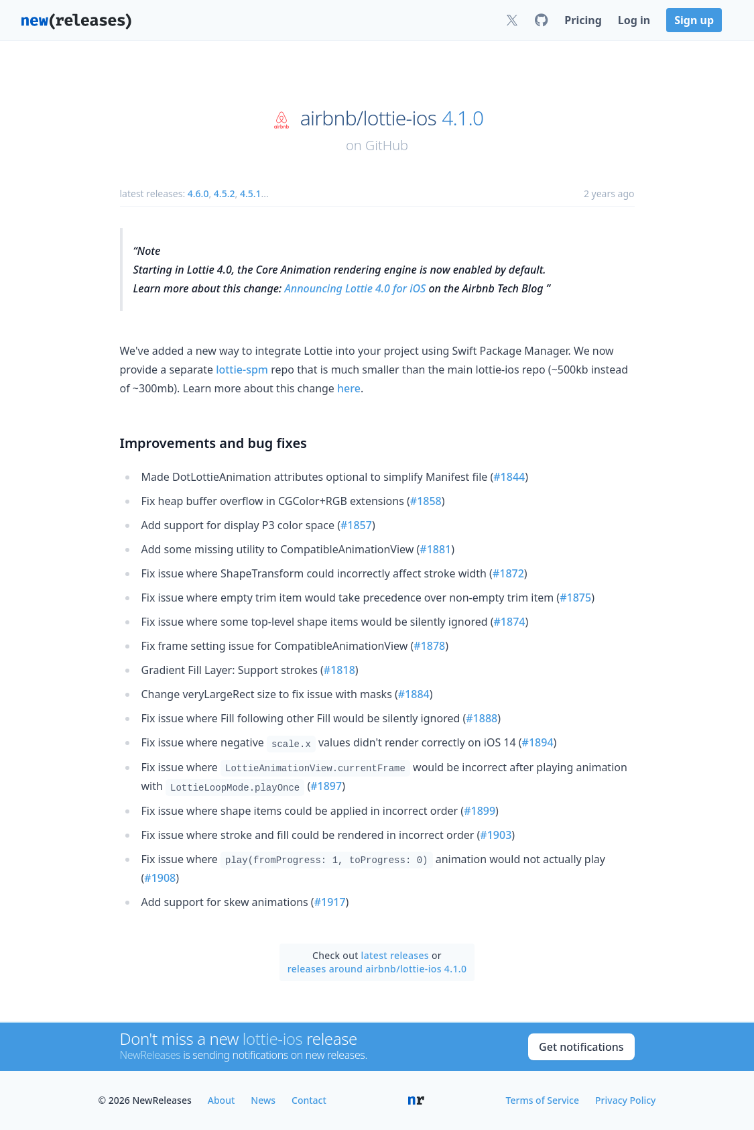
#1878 (429, 645)
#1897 (326, 786)
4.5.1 (250, 193)
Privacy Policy (625, 1100)
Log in (634, 20)
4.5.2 (224, 193)
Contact (309, 1100)
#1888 (481, 718)
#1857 (356, 525)
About (221, 1100)
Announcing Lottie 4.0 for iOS (355, 288)
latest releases (395, 955)
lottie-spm (242, 369)
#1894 (538, 742)
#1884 (414, 694)
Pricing (582, 20)
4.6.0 (198, 193)
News (263, 1100)
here (349, 388)
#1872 (508, 573)
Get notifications (581, 1046)
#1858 (426, 501)
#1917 (330, 902)
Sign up (694, 20)
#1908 (160, 877)
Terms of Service (542, 1100)
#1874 (509, 621)
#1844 (509, 476)
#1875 (575, 597)
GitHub (386, 145)
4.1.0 (462, 118)
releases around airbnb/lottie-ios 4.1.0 (377, 968)
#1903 (495, 835)
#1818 (339, 670)
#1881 (435, 549)
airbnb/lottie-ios (368, 118)
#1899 (479, 810)
